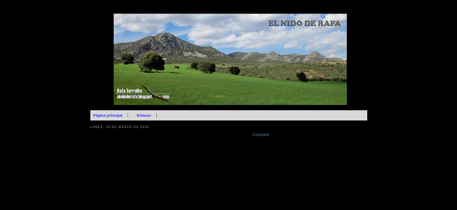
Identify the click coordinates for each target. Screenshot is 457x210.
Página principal (107, 115)
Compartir (261, 134)
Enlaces (144, 115)
